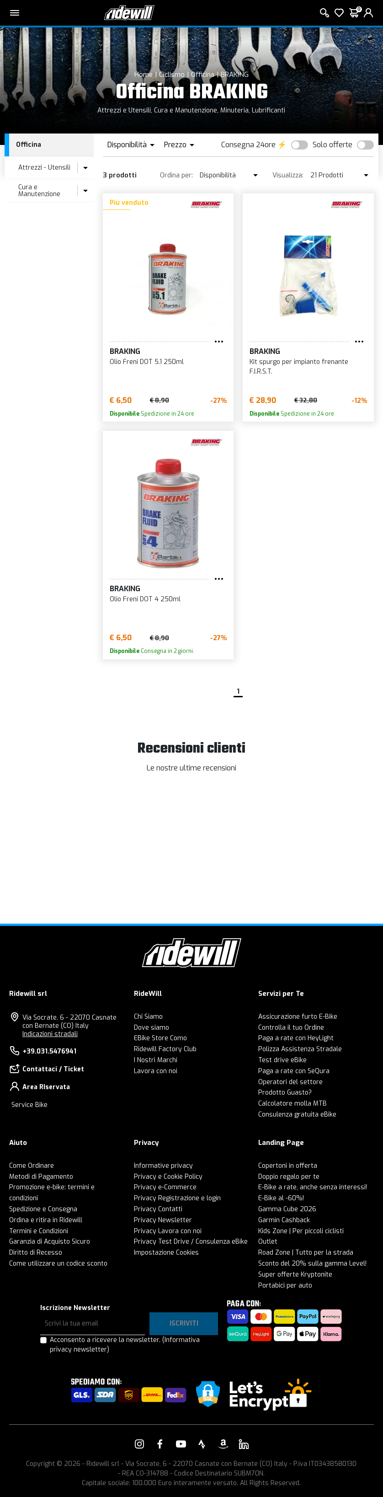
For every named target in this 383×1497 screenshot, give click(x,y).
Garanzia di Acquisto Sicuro (49, 1241)
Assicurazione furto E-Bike (297, 1016)
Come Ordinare (31, 1165)
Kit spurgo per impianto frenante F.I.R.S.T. (299, 367)
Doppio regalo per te (288, 1176)
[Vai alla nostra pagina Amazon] (223, 1443)
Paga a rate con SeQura (294, 1071)
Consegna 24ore (248, 145)
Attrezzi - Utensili (44, 167)
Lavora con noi (155, 1071)
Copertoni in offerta (287, 1165)
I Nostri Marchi (155, 1060)
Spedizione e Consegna (43, 1209)
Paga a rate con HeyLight (296, 1038)
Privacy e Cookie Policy (168, 1176)
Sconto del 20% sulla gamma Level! (312, 1263)
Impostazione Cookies (166, 1252)
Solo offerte (332, 145)
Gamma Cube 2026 (287, 1209)
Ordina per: (176, 175)
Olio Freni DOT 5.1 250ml (147, 362)
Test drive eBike (282, 1060)
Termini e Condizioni (38, 1231)
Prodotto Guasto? (285, 1092)
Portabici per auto (285, 1285)
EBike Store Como (160, 1038)
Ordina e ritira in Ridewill (45, 1220)
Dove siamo (151, 1027)
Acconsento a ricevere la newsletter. (125, 1345)
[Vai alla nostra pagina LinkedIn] (243, 1443)
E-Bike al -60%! (281, 1198)
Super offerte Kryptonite (295, 1274)
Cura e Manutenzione (39, 190)
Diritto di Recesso (35, 1252)
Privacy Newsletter (163, 1220)
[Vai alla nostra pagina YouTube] (181, 1443)
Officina (202, 74)
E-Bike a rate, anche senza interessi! (312, 1187)
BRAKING (235, 74)
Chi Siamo (148, 1016)
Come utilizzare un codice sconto (58, 1263)
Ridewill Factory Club (165, 1049)
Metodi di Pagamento (41, 1176)
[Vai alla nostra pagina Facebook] (159, 1443)
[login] (368, 13)
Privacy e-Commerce (165, 1187)
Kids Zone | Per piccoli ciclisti (301, 1231)
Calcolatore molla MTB (292, 1103)
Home (143, 74)
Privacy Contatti (158, 1209)
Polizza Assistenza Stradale (300, 1049)
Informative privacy (163, 1165)
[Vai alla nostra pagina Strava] (202, 1443)
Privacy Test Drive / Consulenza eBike (191, 1241)
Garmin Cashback (284, 1220)
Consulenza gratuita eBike (297, 1114)
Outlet (267, 1241)
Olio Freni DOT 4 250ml (145, 599)
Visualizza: (287, 175)
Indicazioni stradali (50, 1034)
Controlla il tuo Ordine (291, 1027)
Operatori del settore (290, 1082)
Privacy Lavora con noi (168, 1231)
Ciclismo (172, 74)
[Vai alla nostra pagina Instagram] (139, 1443)
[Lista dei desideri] (339, 13)
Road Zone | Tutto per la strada (305, 1252)
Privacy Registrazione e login (177, 1198)
